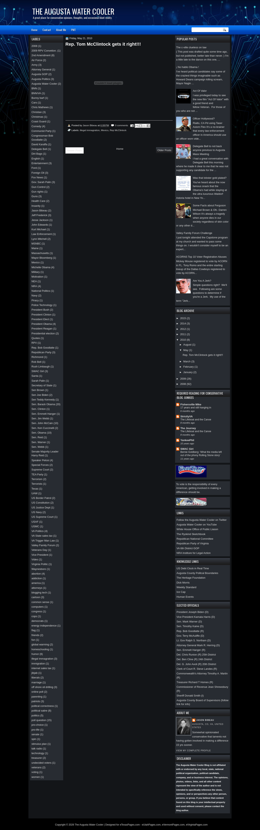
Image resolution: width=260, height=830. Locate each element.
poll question (38, 720)
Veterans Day (39, 549)
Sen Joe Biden (40, 394)
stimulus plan (39, 743)
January (188, 372)
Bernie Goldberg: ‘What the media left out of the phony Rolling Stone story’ (201, 454)
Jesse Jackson (40, 220)
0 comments (121, 125)
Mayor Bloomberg (41, 257)
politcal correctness (42, 705)
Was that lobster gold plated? (209, 177)
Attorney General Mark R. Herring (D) (198, 645)
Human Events (185, 596)
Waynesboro (38, 569)
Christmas (37, 116)
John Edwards (39, 224)
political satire (39, 710)
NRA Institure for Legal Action (194, 552)
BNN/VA (36, 93)
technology (37, 753)
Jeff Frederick (39, 215)
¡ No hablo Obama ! (187, 67)
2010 (183, 339)
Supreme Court (40, 469)
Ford (34, 167)
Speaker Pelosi (40, 460)
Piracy (35, 300)
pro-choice (37, 724)
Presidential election (43, 333)
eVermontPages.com (173, 824)
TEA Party (37, 474)
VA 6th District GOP (188, 548)
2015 (183, 318)
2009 (183, 378)
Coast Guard (38, 121)
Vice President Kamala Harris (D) (196, 616)
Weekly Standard (186, 587)
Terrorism (36, 479)
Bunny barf (37, 97)
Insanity (35, 205)
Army (34, 64)
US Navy (36, 512)
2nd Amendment (41, 55)
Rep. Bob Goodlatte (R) (190, 631)
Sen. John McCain (42, 423)
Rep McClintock (118, 130)
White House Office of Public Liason (197, 529)
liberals (35, 677)
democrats (37, 620)
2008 (183, 383)
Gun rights (37, 191)
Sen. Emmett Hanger (43, 413)
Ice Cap (181, 591)
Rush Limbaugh (40, 366)
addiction (36, 578)
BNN (34, 88)
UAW (34, 493)
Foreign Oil (37, 172)
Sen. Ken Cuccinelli (42, 428)
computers (37, 606)
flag (33, 630)
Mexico (104, 130)
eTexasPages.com (130, 824)
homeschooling (40, 649)
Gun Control (38, 186)
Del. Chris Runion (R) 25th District (196, 654)
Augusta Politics (40, 79)
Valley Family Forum (43, 545)
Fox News (37, 177)
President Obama (41, 323)
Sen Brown (37, 390)
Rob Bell (36, 361)
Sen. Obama (38, 432)
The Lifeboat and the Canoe (195, 419)
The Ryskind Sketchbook (191, 534)
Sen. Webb (37, 446)
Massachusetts (40, 253)
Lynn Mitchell (39, 238)
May (186, 350)
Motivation (37, 276)
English (35, 158)
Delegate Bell (39, 149)
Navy (34, 295)
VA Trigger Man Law (43, 540)
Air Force (36, 60)
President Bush (40, 309)
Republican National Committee (195, 538)
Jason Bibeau (205, 720)
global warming (40, 644)
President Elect (40, 319)
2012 (183, 328)
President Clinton (41, 314)
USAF (34, 521)
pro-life (35, 729)
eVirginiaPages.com (197, 824)
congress (36, 611)
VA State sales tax (41, 535)
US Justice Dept (40, 507)
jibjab (34, 672)
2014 (183, 323)
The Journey (188, 428)
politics (35, 715)
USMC (35, 526)
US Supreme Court (42, 516)
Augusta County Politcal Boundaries (197, 573)
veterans (36, 767)
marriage (36, 682)
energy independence (44, 625)
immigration (38, 663)
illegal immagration (90, 130)
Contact (46, 30)
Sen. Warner (38, 442)
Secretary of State (41, 385)
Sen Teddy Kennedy (43, 399)
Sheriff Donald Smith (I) (190, 695)
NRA (34, 286)
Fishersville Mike (190, 404)
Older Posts (164, 150)
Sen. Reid (37, 437)
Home (34, 30)
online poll (37, 691)
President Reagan (41, 328)
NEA (34, 281)
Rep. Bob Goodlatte (42, 347)
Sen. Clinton (38, 408)
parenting (36, 696)
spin (33, 739)
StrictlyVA (186, 416)
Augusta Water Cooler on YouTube (197, 524)
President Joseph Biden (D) (192, 612)
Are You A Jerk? (202, 280)
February (188, 366)
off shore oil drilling (42, 687)
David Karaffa (39, 144)
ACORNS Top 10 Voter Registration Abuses (201, 256)
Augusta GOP (39, 74)
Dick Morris (183, 582)
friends (35, 635)
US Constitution (40, 502)
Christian (36, 112)
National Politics (40, 290)
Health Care (38, 200)
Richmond (37, 356)
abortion (36, 573)
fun (33, 639)
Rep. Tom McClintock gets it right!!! (203, 354)
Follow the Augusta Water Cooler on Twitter (202, 519)
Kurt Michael (38, 229)
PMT (73, 30)
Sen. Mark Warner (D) (189, 621)
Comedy (36, 126)
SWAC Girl (186, 448)
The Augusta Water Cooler (73, 11)
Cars (34, 102)
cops (34, 616)
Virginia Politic (39, 564)
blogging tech (39, 592)
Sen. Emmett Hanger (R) (191, 649)
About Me (61, 30)
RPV (34, 342)
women (35, 776)
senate (35, 734)
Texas (34, 488)
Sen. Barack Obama (43, 404)
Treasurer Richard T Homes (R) (195, 682)
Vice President (39, 554)
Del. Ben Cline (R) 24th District (194, 659)
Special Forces (40, 464)
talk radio (36, 748)
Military (35, 271)
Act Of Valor (200, 90)
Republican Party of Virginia (193, 543)
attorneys (36, 587)
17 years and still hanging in (195, 407)
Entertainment (39, 163)
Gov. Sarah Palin (41, 182)
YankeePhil (187, 440)
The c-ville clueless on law (191, 47)
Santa (34, 375)
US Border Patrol (41, 498)
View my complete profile (193, 750)
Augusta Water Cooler (44, 83)
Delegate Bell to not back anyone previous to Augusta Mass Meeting (209, 150)
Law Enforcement (41, 234)
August (187, 344)
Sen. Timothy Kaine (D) (190, 626)
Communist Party (41, 130)
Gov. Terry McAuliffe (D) (190, 635)
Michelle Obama (40, 267)
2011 (183, 334)
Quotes (35, 338)
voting (34, 772)
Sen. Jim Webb (40, 418)
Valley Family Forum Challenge (194, 233)
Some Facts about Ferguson (209, 205)
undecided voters (41, 762)
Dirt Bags (36, 153)
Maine (35, 248)
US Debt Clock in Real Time (193, 568)
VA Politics (37, 531)
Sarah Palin (38, 380)
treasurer (36, 757)
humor (35, 654)
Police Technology (41, 305)
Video (34, 559)
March (187, 361)
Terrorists (36, 483)
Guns (34, 196)
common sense (40, 602)
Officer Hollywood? (204, 118)
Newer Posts (74, 150)
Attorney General (41, 69)
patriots (35, 701)
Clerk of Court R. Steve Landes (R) (197, 668)
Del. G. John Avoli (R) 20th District (196, 664)
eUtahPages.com (151, 824)
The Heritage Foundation (191, 577)
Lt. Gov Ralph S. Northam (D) (194, 640)
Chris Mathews (40, 107)
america (36, 583)
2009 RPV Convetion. (44, 50)
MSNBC (36, 243)
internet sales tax (41, 668)
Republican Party (41, 352)
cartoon (35, 597)
